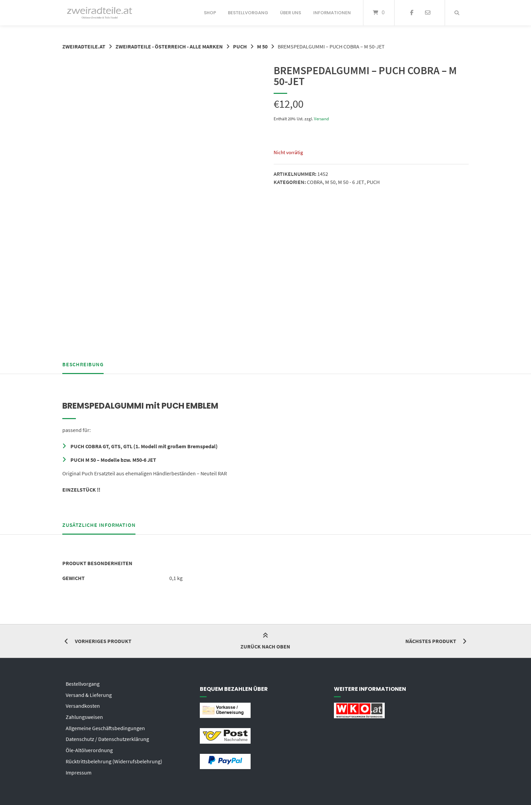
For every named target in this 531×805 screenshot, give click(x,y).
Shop (210, 12)
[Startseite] (99, 12)
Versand (321, 118)
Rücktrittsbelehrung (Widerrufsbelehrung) (114, 757)
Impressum (78, 768)
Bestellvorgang (248, 12)
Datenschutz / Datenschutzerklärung (107, 735)
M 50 (262, 46)
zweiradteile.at (83, 46)
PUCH (240, 46)
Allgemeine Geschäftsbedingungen (105, 725)
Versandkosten (83, 703)
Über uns (290, 12)
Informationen (332, 12)
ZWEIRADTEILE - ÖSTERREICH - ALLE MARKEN (169, 46)
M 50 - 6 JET (351, 181)
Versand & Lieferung (89, 692)
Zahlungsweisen (84, 714)
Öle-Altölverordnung (89, 746)
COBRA (315, 181)
